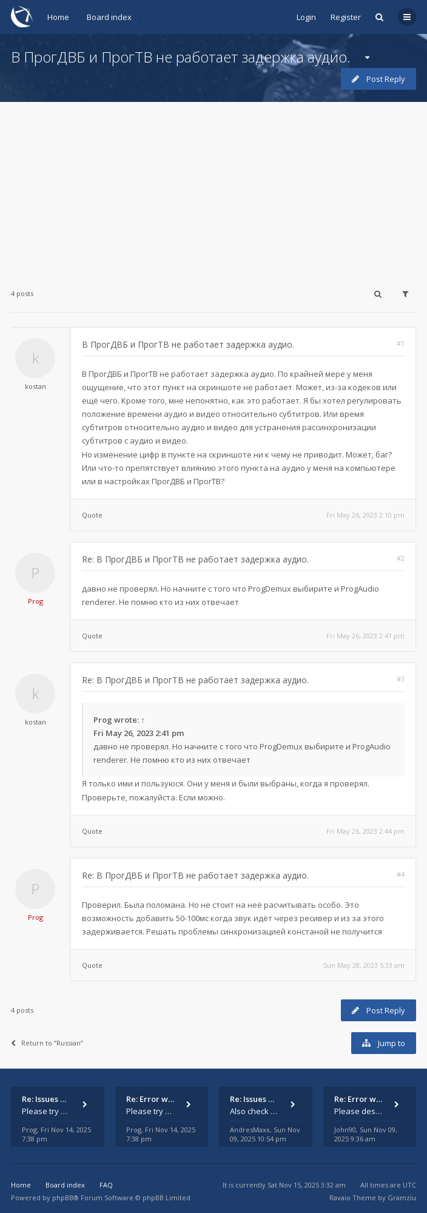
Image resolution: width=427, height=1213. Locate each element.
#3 (401, 678)
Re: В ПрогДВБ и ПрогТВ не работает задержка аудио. (195, 559)
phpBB (62, 1197)
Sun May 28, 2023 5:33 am (364, 965)
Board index (109, 17)
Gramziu (402, 1197)
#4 (401, 874)
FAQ (106, 1184)
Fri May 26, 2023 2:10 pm (365, 514)
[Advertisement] (213, 187)
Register (346, 17)
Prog (35, 601)
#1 (401, 343)
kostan (35, 386)
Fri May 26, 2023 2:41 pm (365, 635)
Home (58, 17)
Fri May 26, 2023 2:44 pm (365, 831)
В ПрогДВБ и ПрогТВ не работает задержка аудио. (181, 57)
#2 (401, 558)
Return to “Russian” (47, 1042)
